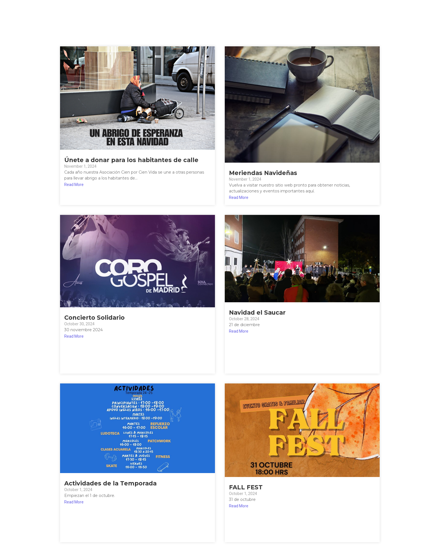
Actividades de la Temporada (110, 483)
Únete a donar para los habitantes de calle (131, 160)
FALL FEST (246, 487)
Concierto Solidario (94, 317)
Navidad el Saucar (257, 312)
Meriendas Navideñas (263, 173)
